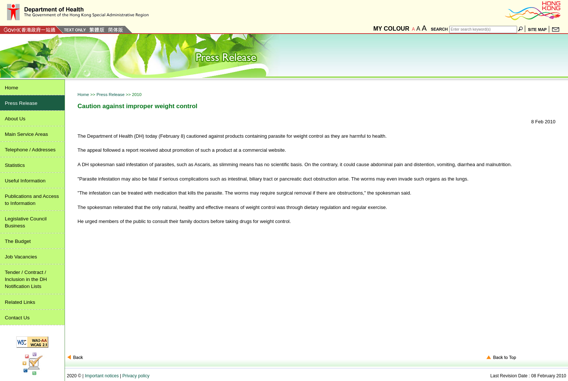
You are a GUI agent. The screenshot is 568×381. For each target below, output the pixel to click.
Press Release (110, 94)
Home (84, 94)
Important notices (102, 375)
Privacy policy (136, 375)
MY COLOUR (391, 28)
